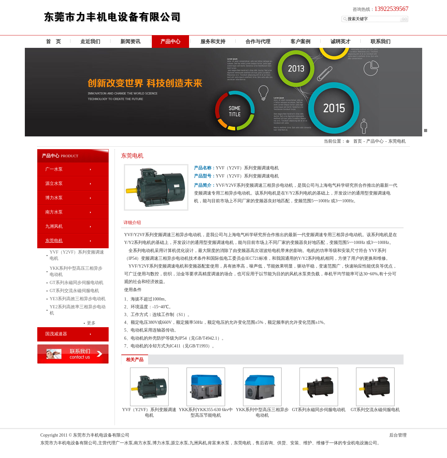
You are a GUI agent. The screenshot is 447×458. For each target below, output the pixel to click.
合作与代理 (258, 41)
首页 (357, 141)
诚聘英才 (340, 41)
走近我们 (90, 41)
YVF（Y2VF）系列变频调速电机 (77, 255)
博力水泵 (54, 197)
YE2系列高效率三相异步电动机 (78, 310)
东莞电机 (397, 141)
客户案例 (300, 41)
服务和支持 (213, 41)
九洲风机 (54, 226)
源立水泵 (54, 183)
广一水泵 (54, 169)
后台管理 (398, 435)
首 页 (53, 41)
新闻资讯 (130, 41)
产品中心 (170, 41)
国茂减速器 (56, 334)
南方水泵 (54, 212)
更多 (91, 323)
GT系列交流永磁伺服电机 (74, 290)
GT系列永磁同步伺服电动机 (76, 282)
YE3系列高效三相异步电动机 (78, 298)
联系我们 (381, 41)
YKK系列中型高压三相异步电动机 (76, 271)
